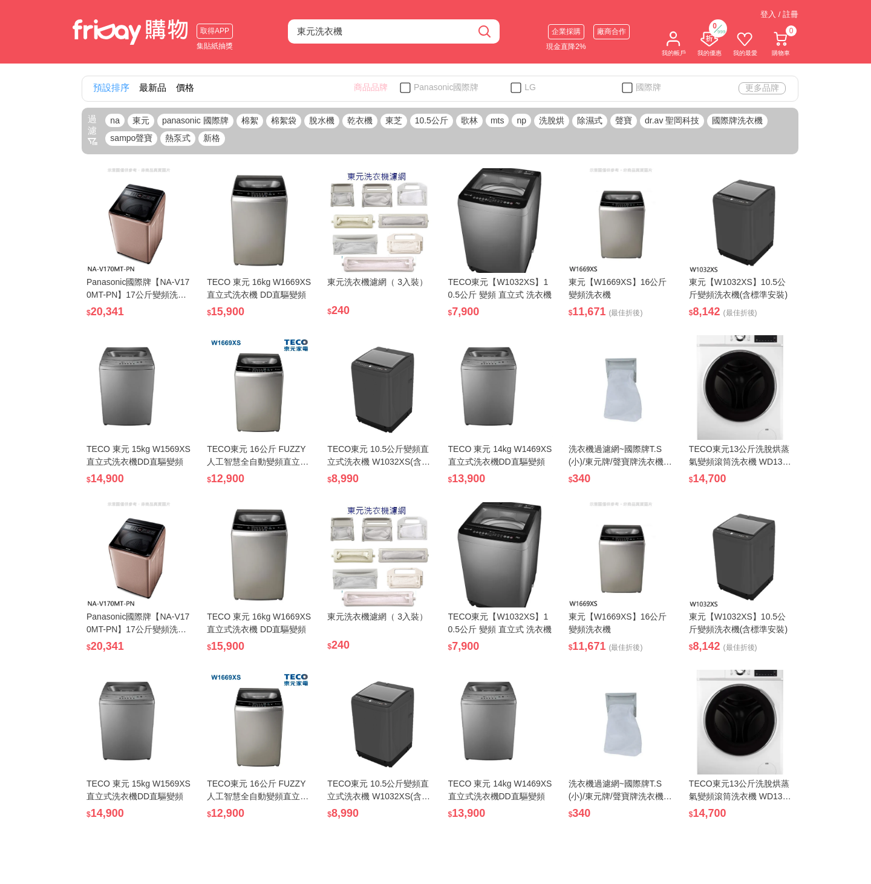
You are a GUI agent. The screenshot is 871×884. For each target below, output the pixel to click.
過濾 (92, 130)
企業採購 (566, 31)
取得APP (214, 31)
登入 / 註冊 (779, 14)
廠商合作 (611, 31)
